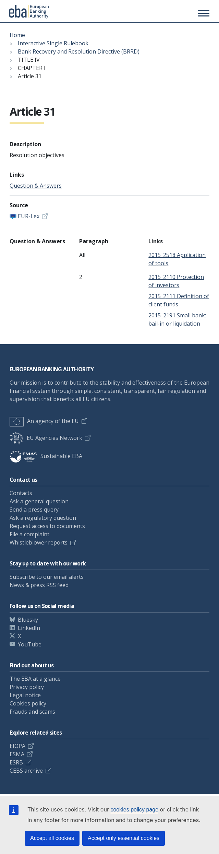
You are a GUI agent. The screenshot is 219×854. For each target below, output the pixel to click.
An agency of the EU (44, 421)
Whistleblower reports (39, 542)
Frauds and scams (32, 711)
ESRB (16, 762)
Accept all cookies (52, 838)
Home (17, 35)
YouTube (29, 644)
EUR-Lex (28, 216)
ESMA (17, 754)
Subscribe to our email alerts (47, 577)
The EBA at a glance (35, 678)
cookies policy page (134, 809)
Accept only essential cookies (123, 838)
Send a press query (34, 509)
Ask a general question (39, 501)
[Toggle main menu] (202, 13)
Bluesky (28, 619)
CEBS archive (26, 770)
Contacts (21, 493)
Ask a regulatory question (43, 518)
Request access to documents (47, 526)
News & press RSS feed (39, 585)
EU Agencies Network (46, 438)
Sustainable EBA (46, 456)
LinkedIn (29, 628)
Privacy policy (27, 687)
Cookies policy (28, 703)
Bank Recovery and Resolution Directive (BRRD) (78, 51)
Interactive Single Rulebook (53, 43)
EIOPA (17, 746)
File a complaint (29, 534)
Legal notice (25, 695)
